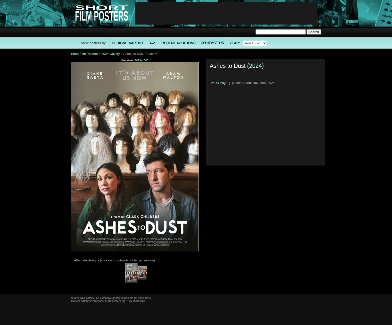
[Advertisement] (226, 13)
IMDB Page (219, 83)
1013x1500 (141, 60)
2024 (255, 66)
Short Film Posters (84, 54)
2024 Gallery (111, 54)
